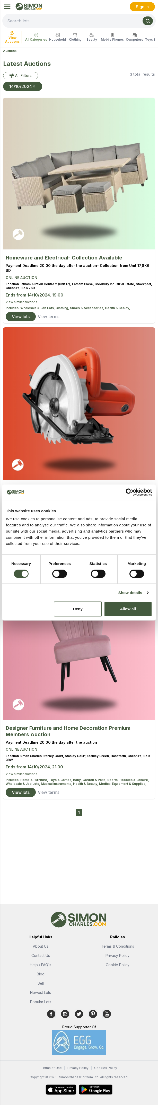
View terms (48, 316)
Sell (41, 983)
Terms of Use (51, 1068)
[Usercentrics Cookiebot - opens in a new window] (129, 492)
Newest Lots (40, 992)
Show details (130, 592)
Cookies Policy (105, 1068)
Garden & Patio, (95, 780)
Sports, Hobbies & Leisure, (128, 780)
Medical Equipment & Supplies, (122, 784)
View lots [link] (21, 316)
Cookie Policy (117, 965)
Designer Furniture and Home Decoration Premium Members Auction (68, 731)
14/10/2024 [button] (22, 86)
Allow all (128, 609)
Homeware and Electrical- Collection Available (64, 258)
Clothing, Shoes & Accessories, (80, 308)
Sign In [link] (142, 6)
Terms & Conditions (117, 946)
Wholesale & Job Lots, (38, 308)
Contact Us (40, 955)
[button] (20, 75)
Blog (41, 974)
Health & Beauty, (117, 308)
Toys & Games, (61, 780)
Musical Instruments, (57, 784)
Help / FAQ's (40, 965)
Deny (78, 609)
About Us (40, 946)
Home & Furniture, (34, 780)
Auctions (9, 51)
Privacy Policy (117, 955)
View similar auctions (21, 302)
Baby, (78, 780)
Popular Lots (40, 1002)
